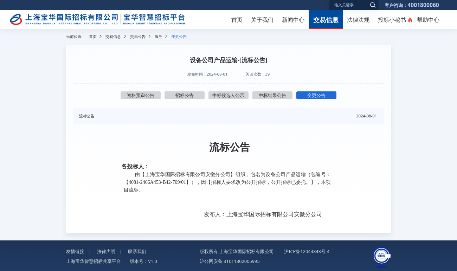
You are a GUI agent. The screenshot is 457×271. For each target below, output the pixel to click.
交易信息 (326, 19)
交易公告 (138, 36)
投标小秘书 (392, 20)
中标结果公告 (272, 95)
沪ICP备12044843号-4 (306, 251)
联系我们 (137, 251)
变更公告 (316, 95)
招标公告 (184, 95)
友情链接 (75, 251)
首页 (237, 20)
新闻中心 (293, 20)
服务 (158, 36)
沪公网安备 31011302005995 (230, 261)
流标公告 (87, 115)
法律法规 (358, 20)
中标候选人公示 (228, 95)
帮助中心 (428, 20)
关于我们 (262, 20)
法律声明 (106, 251)
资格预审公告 (140, 95)
